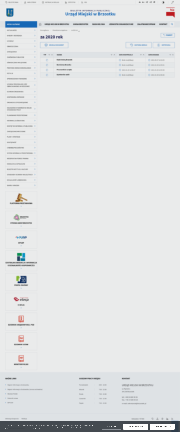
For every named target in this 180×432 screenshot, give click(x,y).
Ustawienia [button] (111, 427)
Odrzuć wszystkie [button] (135, 427)
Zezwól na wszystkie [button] (162, 427)
